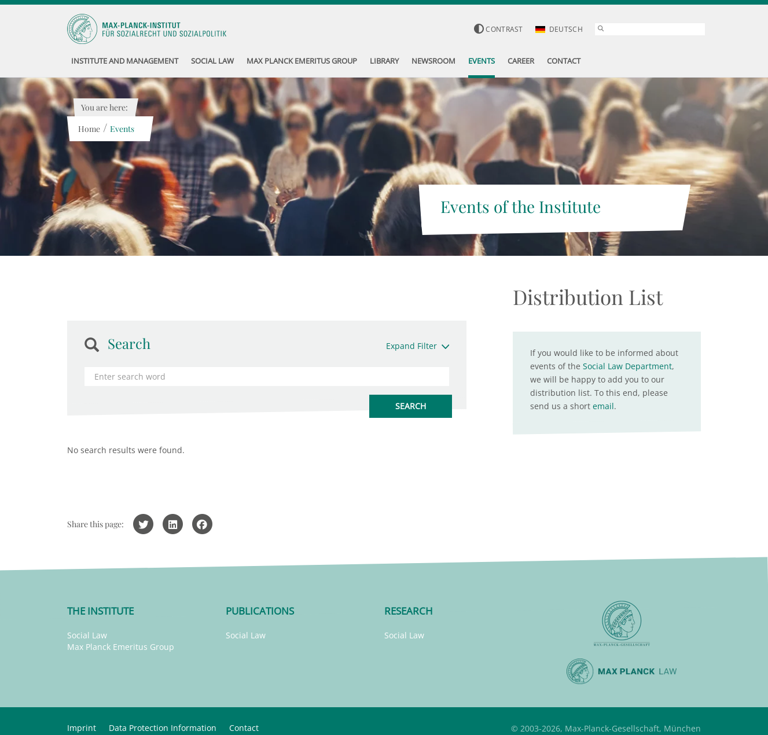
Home (89, 128)
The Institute (100, 611)
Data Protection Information (162, 727)
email (603, 405)
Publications (260, 611)
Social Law (87, 635)
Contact (244, 727)
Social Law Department (627, 366)
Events (121, 128)
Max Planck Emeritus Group (120, 646)
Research (408, 611)
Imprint (81, 727)
